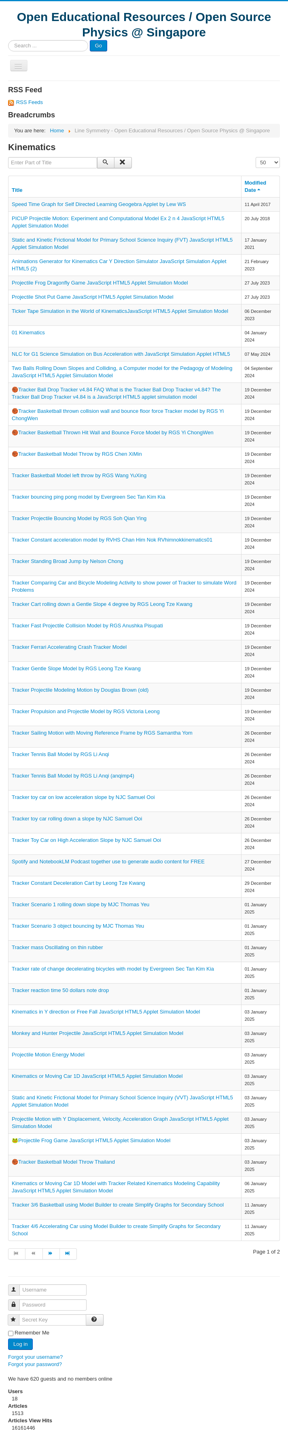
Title (17, 190)
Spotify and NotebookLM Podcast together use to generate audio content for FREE (108, 861)
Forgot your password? (35, 1364)
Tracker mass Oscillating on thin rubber (57, 947)
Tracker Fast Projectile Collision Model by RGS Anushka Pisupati (87, 626)
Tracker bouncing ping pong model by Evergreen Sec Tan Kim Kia (88, 497)
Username (17, 1286)
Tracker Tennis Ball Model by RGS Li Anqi (60, 754)
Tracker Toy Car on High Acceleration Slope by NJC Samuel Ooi (86, 840)
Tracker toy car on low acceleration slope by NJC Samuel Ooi (83, 797)
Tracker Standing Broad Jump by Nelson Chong (67, 561)
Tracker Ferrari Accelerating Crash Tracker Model (69, 647)
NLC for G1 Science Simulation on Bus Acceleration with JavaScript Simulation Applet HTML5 (121, 354)
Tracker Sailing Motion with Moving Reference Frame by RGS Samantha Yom (102, 733)
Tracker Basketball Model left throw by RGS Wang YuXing (79, 475)
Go (98, 45)
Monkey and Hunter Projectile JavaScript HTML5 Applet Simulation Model (97, 1033)
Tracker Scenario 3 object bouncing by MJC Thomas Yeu (78, 926)
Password (17, 1301)
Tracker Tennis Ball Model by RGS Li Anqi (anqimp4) (73, 776)
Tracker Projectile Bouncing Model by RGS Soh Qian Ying (79, 518)
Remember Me (32, 1333)
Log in (20, 1344)
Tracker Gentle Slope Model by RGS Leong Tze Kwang (76, 668)
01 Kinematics (28, 332)
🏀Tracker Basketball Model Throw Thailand (63, 1162)
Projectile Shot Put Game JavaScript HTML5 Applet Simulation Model (93, 297)
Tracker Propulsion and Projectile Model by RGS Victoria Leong (86, 711)
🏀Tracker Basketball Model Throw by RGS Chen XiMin (77, 454)
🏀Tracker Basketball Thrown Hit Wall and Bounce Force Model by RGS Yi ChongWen (113, 432)
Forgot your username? (35, 1357)
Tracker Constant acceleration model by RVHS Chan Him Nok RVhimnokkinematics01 (112, 540)
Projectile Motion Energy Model (48, 1055)
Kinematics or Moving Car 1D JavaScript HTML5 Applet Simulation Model (97, 1076)
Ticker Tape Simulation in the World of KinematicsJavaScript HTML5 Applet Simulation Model (120, 311)
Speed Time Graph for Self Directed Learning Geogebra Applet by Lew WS (99, 204)
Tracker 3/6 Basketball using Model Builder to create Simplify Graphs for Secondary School (118, 1205)
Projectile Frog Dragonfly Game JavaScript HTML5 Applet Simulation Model (100, 283)
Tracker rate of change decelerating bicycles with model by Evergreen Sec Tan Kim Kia (113, 969)
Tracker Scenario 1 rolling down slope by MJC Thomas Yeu (80, 904)
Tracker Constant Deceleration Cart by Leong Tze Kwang (78, 883)
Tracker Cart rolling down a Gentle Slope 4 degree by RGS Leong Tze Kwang (102, 604)
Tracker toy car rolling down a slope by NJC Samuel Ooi (77, 819)
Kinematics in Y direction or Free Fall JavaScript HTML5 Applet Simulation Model (106, 1012)
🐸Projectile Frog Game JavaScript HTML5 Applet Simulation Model (91, 1140)
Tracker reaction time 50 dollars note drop (60, 990)
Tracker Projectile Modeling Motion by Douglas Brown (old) (80, 690)
